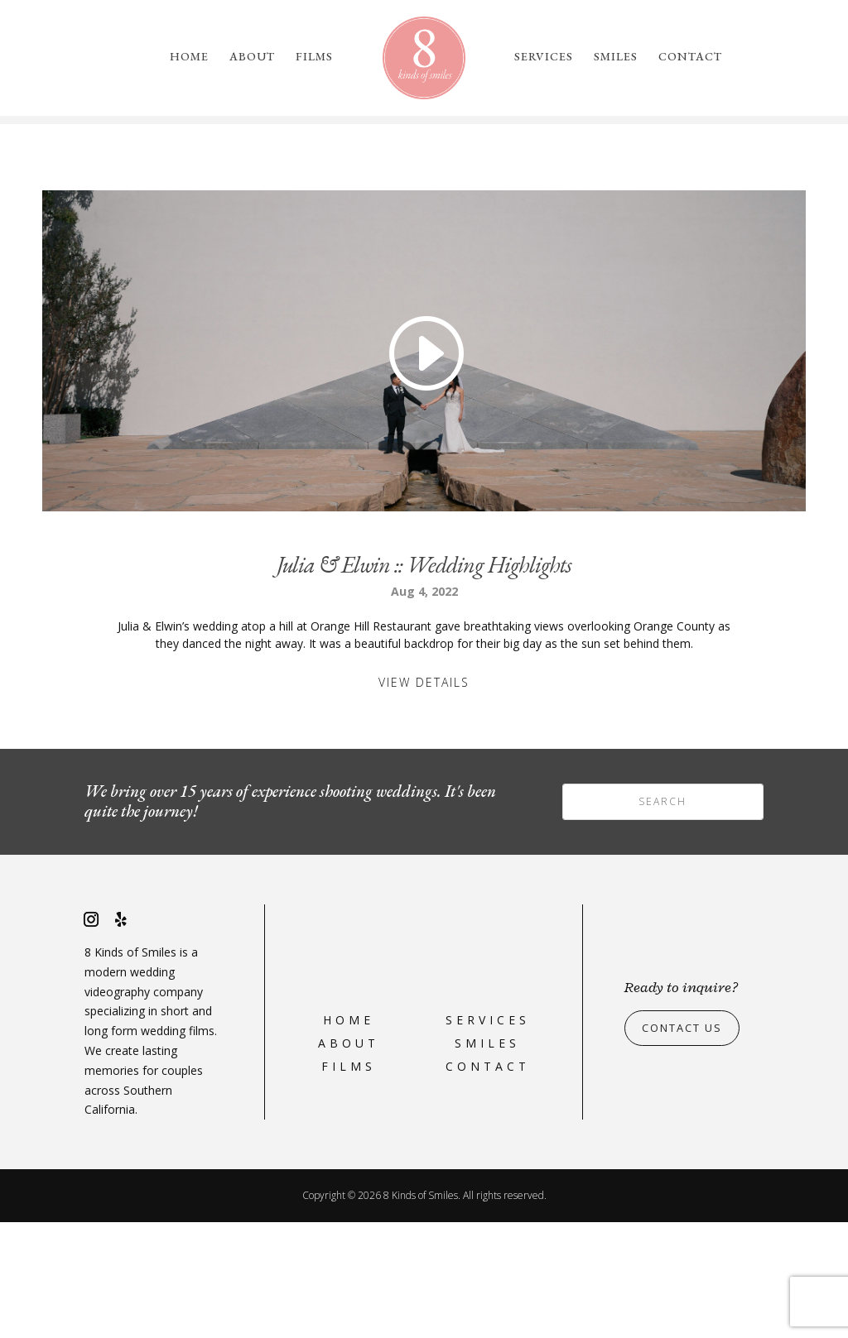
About (252, 57)
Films (314, 57)
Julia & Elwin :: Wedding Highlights (424, 680)
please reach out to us (685, 196)
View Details (424, 798)
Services (543, 57)
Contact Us (687, 1144)
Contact (690, 57)
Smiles (616, 57)
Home (189, 57)
